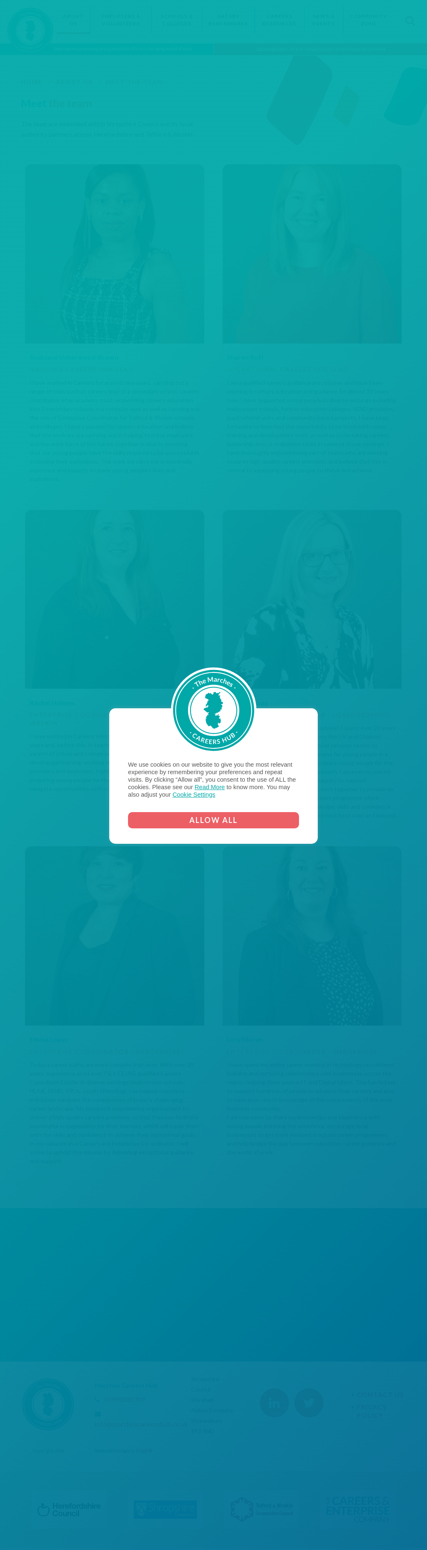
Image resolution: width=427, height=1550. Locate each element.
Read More (210, 787)
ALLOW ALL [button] (213, 820)
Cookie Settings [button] (194, 794)
